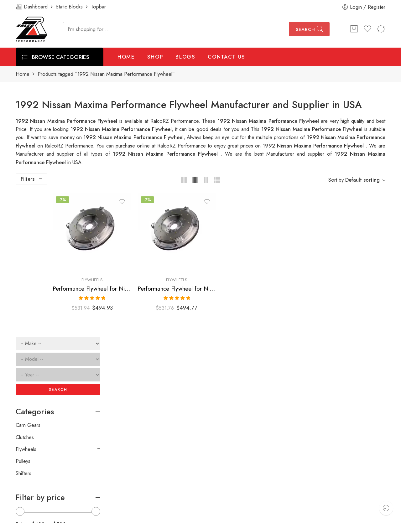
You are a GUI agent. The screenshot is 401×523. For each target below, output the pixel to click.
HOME (126, 56)
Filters (27, 179)
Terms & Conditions (299, 516)
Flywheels (144, 265)
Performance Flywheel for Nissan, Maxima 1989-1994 (144, 273)
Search (305, 29)
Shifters (23, 329)
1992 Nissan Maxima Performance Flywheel (312, 129)
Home (22, 74)
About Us (388, 516)
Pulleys (23, 317)
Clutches (25, 293)
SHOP (155, 56)
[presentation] (290, 428)
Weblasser (49, 516)
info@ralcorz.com (35, 482)
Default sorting (362, 180)
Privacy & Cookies (348, 516)
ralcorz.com (29, 493)
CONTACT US (226, 56)
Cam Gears (28, 281)
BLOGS (185, 56)
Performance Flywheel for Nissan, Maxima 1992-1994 (214, 273)
